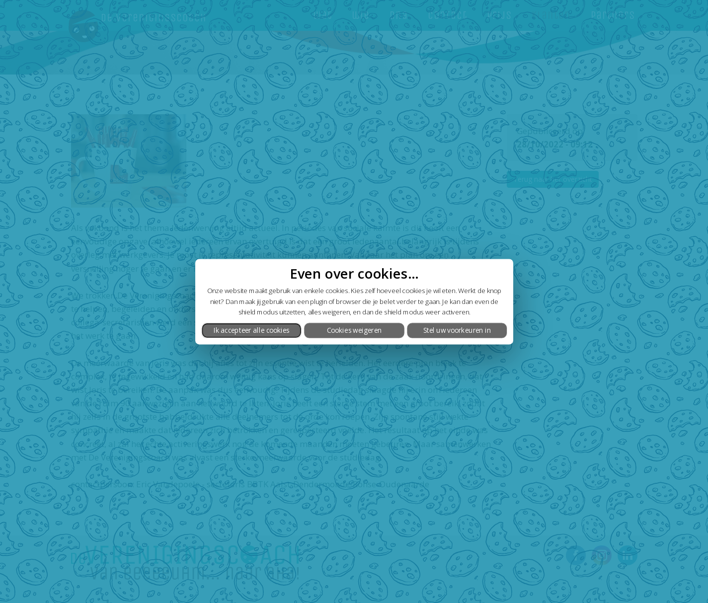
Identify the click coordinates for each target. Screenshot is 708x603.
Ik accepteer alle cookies (251, 330)
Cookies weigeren (354, 330)
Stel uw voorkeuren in (456, 330)
